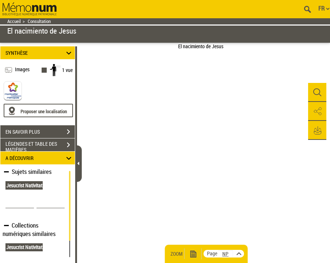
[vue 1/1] (225, 254)
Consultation (39, 21)
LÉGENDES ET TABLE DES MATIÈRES (40, 146)
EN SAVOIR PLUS (40, 132)
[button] (317, 92)
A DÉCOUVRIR (39, 158)
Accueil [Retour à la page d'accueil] (14, 21)
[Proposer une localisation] (38, 110)
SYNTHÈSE (39, 52)
